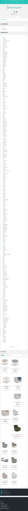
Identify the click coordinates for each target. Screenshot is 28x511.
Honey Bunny (5, 164)
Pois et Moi (4, 283)
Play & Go (4, 280)
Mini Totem (4, 238)
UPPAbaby (4, 330)
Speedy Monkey (5, 309)
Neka (3, 257)
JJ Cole (4, 177)
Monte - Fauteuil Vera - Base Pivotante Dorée (17, 435)
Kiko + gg (4, 195)
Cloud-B (4, 103)
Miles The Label (5, 236)
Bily (3, 82)
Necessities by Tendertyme (7, 254)
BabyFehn (4, 62)
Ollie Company (5, 266)
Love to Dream (5, 220)
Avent (4, 48)
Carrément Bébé (5, 96)
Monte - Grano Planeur (4, 450)
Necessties (4, 255)
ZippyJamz (4, 340)
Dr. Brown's (4, 125)
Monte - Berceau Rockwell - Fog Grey (15, 369)
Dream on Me (5, 126)
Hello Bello (4, 163)
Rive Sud (4, 293)
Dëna (3, 116)
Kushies (4, 198)
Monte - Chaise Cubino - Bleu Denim (18, 386)
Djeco (4, 120)
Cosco (4, 109)
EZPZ (4, 138)
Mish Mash (4, 241)
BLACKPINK (4, 83)
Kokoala (4, 197)
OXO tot (4, 267)
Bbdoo (4, 69)
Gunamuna (4, 155)
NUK (3, 262)
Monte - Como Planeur (15, 418)
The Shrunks (5, 322)
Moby (4, 242)
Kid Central (4, 190)
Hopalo (4, 165)
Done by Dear (5, 122)
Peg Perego (4, 271)
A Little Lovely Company (6, 40)
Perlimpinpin (4, 272)
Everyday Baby (5, 135)
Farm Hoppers (5, 139)
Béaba (4, 73)
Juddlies (4, 182)
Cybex (4, 113)
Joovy (4, 180)
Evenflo (4, 134)
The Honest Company (6, 318)
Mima (3, 237)
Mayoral (4, 233)
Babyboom (4, 61)
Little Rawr (4, 216)
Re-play (4, 292)
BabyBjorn (4, 60)
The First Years (5, 317)
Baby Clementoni (5, 53)
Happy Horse (5, 160)
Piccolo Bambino (5, 279)
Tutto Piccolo (5, 327)
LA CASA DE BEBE (5, 199)
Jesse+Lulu (4, 176)
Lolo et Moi (4, 219)
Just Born (4, 186)
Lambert (4, 203)
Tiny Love (4, 323)
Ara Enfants (4, 45)
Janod (4, 172)
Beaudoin (4, 74)
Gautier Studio (5, 150)
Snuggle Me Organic (6, 306)
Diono (4, 117)
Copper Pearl (5, 108)
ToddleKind (4, 326)
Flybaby (4, 143)
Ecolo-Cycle (4, 129)
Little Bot (4, 215)
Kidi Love (4, 194)
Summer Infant (5, 314)
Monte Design (5, 245)
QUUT (4, 289)
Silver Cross (4, 302)
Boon (3, 87)
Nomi (3, 258)
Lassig (4, 207)
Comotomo (4, 105)
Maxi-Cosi (4, 232)
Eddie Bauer (4, 130)
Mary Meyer (4, 229)
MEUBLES (3, 28)
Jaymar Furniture (5, 173)
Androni (4, 44)
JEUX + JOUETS (4, 29)
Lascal (4, 206)
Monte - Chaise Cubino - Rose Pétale (5, 419)
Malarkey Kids (5, 227)
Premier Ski (4, 285)
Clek (3, 100)
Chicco (4, 99)
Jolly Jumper (5, 178)
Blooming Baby (5, 86)
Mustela (4, 250)
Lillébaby (4, 212)
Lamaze (4, 202)
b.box (4, 49)
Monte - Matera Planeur (4, 481)
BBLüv (4, 70)
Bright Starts (5, 91)
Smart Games (5, 305)
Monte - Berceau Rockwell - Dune (5, 368)
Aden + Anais (5, 41)
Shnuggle (4, 301)
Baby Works (4, 58)
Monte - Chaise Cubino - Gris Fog (17, 402)
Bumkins (4, 95)
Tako (3, 315)
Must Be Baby (5, 249)
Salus (3, 297)
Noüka (4, 259)
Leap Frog (4, 208)
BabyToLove (5, 65)
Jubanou (4, 181)
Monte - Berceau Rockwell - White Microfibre (6, 386)
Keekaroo (4, 189)
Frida (3, 146)
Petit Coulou (5, 275)
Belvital (4, 78)
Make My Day (5, 225)
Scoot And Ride (5, 300)
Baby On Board (5, 56)
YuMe (3, 339)
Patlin (4, 270)
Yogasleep (4, 336)
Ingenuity (4, 169)
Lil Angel (4, 211)
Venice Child (4, 332)
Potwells (4, 284)
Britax (4, 92)
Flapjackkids (4, 142)
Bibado (4, 79)
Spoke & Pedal (5, 310)
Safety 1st (4, 296)
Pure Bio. (4, 288)
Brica (3, 90)
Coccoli (4, 104)
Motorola (4, 246)
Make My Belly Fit (5, 224)
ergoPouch (4, 133)
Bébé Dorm (4, 75)
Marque (12, 346)
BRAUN (4, 88)
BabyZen (4, 66)
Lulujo (4, 223)
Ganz (3, 148)
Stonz (4, 313)
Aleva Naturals (5, 43)
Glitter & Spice (5, 151)
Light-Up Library (5, 210)
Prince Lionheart (5, 287)
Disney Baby (5, 118)
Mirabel (4, 240)
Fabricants (3, 36)
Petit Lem (4, 276)
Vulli (3, 335)
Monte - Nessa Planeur (14, 481)
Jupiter (4, 185)
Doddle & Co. (5, 121)
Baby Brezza (5, 52)
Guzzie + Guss (5, 156)
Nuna (3, 263)
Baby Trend (4, 57)
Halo (3, 159)
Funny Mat (4, 147)
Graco (4, 152)
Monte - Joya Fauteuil (14, 450)
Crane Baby (4, 112)
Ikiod (3, 168)
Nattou (4, 253)
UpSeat (4, 331)
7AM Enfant (4, 39)
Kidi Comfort (5, 193)
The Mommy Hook (5, 319)
